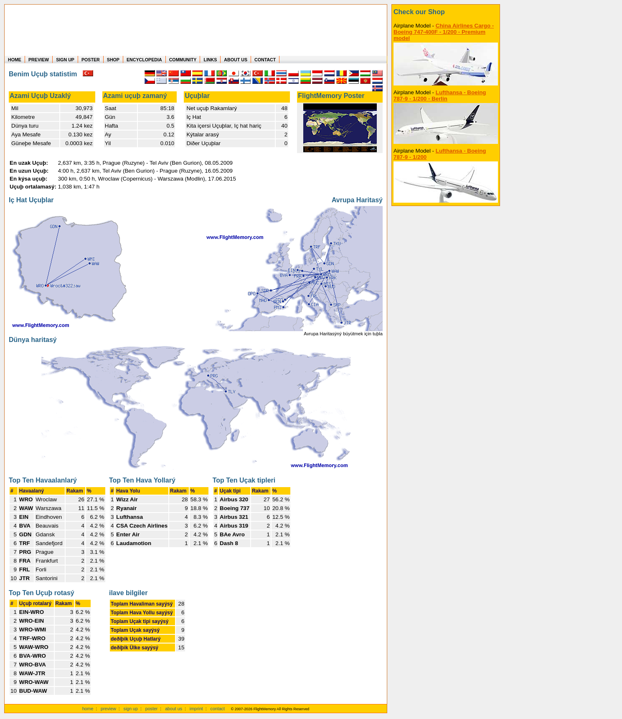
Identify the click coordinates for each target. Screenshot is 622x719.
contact (218, 708)
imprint (196, 708)
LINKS (210, 59)
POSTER (90, 59)
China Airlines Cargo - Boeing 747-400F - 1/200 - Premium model (444, 32)
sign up (131, 708)
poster (151, 708)
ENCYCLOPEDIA (144, 59)
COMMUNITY (183, 59)
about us (173, 708)
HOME (14, 59)
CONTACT (265, 59)
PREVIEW (38, 59)
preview (108, 708)
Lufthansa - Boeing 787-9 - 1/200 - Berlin (440, 95)
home (88, 708)
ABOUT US (235, 59)
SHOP (113, 59)
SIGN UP (65, 59)
